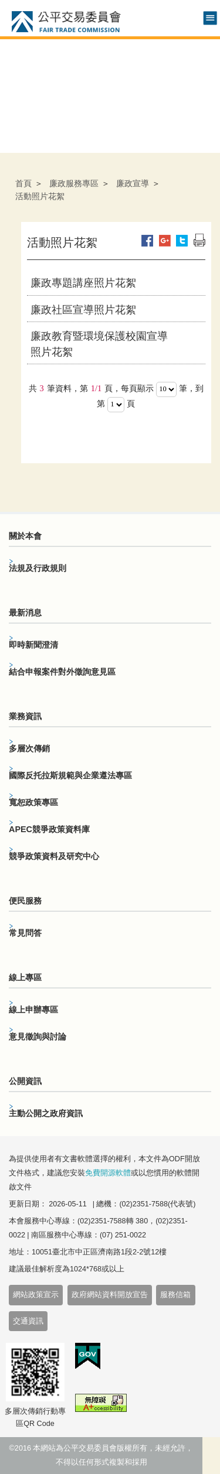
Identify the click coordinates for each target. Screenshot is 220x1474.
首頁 (23, 183)
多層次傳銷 (29, 748)
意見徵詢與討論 (37, 1036)
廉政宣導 (132, 183)
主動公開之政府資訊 (46, 1113)
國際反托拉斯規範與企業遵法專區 (70, 775)
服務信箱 (175, 1295)
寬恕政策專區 (33, 802)
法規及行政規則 (37, 568)
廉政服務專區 (74, 183)
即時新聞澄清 (33, 644)
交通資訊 (28, 1321)
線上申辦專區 (33, 1009)
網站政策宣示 (36, 1295)
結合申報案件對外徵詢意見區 (62, 671)
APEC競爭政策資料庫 (49, 829)
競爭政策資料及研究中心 (54, 856)
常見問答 (25, 933)
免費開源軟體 (108, 1173)
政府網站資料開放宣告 (110, 1295)
